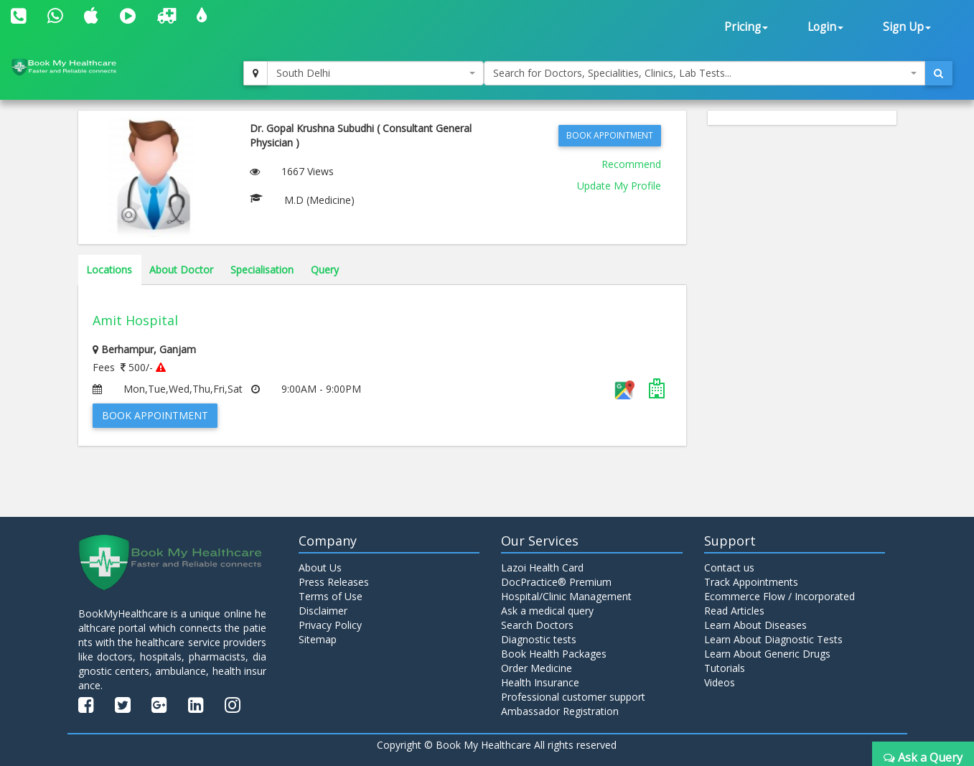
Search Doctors (537, 625)
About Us (320, 567)
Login (825, 26)
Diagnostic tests (538, 639)
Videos (719, 682)
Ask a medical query (547, 610)
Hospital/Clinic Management (566, 596)
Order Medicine (536, 668)
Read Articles (734, 610)
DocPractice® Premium (556, 582)
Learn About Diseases (755, 625)
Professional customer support (573, 697)
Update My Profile (619, 185)
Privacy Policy (330, 625)
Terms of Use (330, 596)
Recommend (631, 164)
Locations (109, 269)
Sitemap (318, 639)
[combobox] (375, 73)
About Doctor (181, 269)
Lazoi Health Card (542, 567)
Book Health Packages (554, 653)
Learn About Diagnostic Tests (773, 639)
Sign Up (907, 26)
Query (325, 269)
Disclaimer (323, 610)
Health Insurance (540, 682)
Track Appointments (751, 582)
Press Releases (334, 582)
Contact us (729, 567)
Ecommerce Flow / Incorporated (779, 596)
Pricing (746, 26)
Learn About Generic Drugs (767, 653)
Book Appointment (609, 135)
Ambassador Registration (560, 711)
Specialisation (262, 269)
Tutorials (724, 668)
